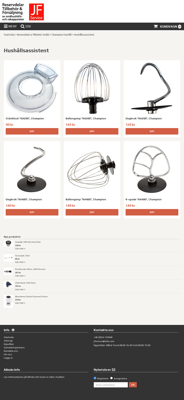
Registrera (102, 378)
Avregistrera (120, 378)
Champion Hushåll (62, 34)
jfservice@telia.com (104, 341)
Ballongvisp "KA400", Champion (86, 199)
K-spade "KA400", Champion (144, 199)
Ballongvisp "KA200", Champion (86, 118)
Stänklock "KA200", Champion (25, 118)
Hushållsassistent (84, 34)
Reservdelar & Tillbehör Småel (33, 34)
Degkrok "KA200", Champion (144, 118)
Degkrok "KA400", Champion (24, 199)
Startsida (9, 34)
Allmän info (33, 377)
